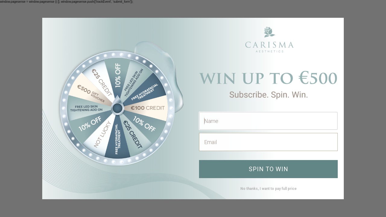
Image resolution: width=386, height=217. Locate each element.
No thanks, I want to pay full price (268, 189)
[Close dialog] (336, 25)
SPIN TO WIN (268, 169)
